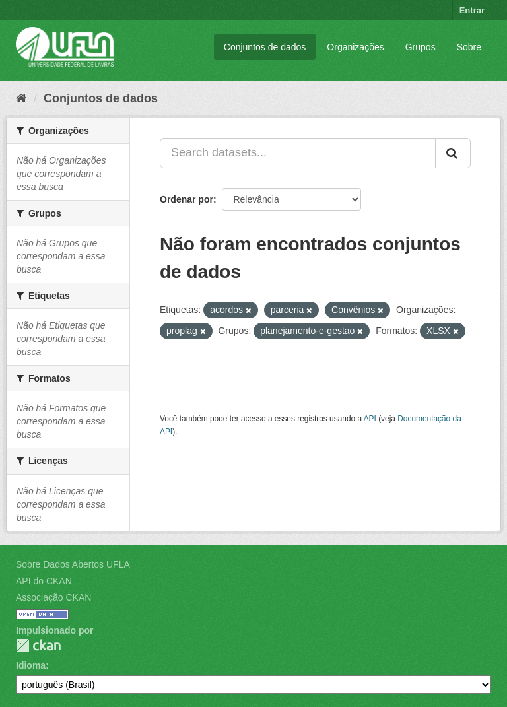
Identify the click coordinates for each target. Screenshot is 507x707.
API (370, 418)
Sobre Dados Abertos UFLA (73, 564)
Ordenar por (186, 199)
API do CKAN (44, 581)
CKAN (38, 645)
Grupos (420, 47)
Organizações (355, 47)
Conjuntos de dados (265, 47)
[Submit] (453, 153)
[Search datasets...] (298, 153)
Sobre (469, 47)
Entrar (472, 10)
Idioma (31, 665)
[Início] (21, 98)
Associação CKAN (53, 597)
